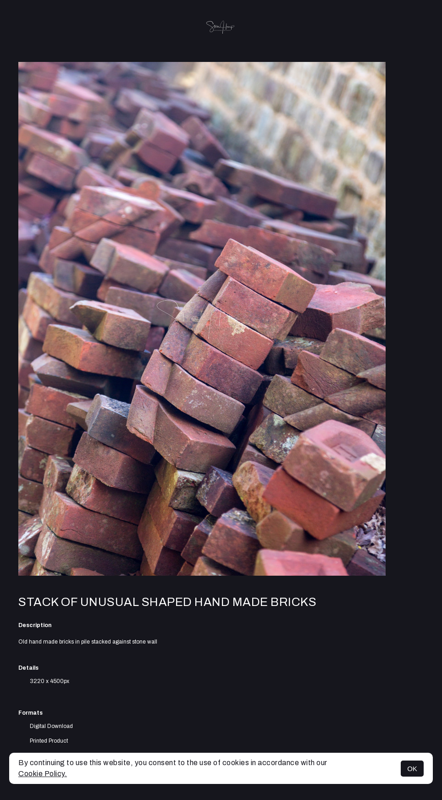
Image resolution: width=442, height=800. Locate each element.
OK (412, 768)
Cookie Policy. (42, 774)
